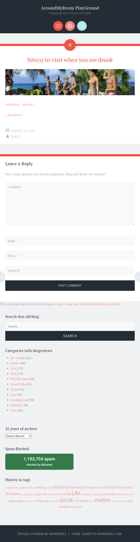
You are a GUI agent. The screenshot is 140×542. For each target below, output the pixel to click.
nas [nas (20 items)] (124, 494)
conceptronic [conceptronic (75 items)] (112, 487)
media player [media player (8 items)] (98, 494)
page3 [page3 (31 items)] (20, 501)
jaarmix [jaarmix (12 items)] (58, 494)
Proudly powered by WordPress (42, 534)
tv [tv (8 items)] (74, 501)
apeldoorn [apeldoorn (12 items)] (24, 487)
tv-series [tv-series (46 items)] (82, 501)
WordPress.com (109, 534)
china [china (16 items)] (98, 487)
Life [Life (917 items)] (76, 493)
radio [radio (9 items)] (27, 501)
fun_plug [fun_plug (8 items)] (24, 494)
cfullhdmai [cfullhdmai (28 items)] (75, 487)
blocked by (39, 461)
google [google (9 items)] (39, 494)
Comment (14, 189)
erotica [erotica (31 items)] (128, 487)
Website (14, 271)
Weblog (15, 405)
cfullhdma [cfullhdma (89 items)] (60, 487)
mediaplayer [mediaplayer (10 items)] (86, 494)
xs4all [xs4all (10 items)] (73, 506)
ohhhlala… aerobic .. (20, 104)
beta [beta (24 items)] (39, 487)
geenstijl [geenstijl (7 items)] (32, 494)
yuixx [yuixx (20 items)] (79, 506)
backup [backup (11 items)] (32, 487)
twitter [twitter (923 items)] (103, 499)
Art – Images (18, 358)
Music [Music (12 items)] (118, 494)
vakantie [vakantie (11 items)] (115, 501)
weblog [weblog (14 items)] (128, 501)
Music (14, 374)
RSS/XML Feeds (19, 379)
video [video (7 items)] (122, 501)
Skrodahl (14, 115)
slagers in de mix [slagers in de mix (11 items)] (51, 501)
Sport (14, 395)
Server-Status (19, 384)
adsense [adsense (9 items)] (10, 487)
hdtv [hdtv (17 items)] (44, 494)
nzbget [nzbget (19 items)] (12, 501)
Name (13, 241)
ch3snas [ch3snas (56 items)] (89, 487)
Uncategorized (19, 400)
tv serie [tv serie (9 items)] (91, 501)
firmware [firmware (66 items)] (12, 493)
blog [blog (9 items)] (45, 487)
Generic (15, 363)
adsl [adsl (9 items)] (17, 487)
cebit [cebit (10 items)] (49, 487)
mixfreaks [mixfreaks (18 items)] (110, 494)
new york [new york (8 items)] (130, 494)
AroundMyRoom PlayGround (70, 8)
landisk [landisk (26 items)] (67, 494)
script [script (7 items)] (32, 501)
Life (13, 368)
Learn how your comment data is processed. (89, 304)
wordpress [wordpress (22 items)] (64, 506)
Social (14, 389)
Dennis (15, 136)
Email (13, 256)
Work (14, 410)
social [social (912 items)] (66, 499)
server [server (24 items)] (39, 501)
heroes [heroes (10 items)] (51, 494)
